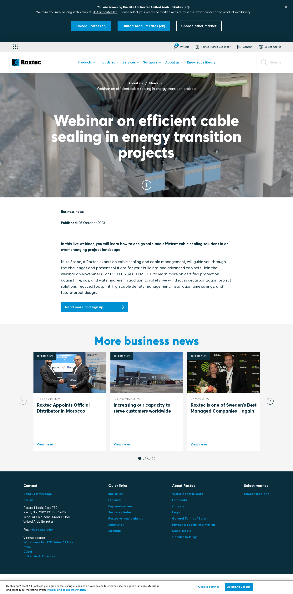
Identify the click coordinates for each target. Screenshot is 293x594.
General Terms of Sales (189, 518)
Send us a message (37, 494)
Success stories (119, 512)
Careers (178, 506)
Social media (181, 531)
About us (135, 83)
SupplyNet (116, 524)
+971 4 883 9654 (42, 529)
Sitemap (114, 531)
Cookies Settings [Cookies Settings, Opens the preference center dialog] (209, 586)
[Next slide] (270, 401)
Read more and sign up (84, 307)
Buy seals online (120, 506)
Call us (28, 500)
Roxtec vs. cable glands (125, 518)
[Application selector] (15, 47)
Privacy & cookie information (193, 524)
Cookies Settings (185, 537)
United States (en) (105, 12)
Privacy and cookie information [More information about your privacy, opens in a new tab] (66, 589)
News (153, 83)
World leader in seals (187, 494)
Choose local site (257, 494)
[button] (181, 47)
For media (179, 500)
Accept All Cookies (238, 586)
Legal (176, 512)
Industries (115, 494)
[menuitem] (86, 63)
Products (115, 500)
